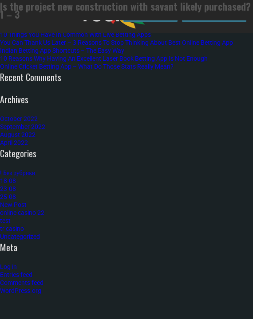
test (5, 220)
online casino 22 (22, 212)
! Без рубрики (18, 172)
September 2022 (22, 126)
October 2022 (19, 118)
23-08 (8, 188)
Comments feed (21, 282)
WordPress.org (20, 290)
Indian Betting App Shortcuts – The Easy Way (62, 50)
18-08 (8, 180)
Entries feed (16, 274)
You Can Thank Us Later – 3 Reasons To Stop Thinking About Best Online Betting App (116, 42)
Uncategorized (20, 236)
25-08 (8, 196)
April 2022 (14, 142)
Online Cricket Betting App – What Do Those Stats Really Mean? (87, 66)
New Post (13, 204)
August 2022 (18, 134)
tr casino (12, 228)
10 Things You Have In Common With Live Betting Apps (75, 34)
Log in (8, 266)
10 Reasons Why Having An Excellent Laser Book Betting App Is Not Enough (104, 58)
